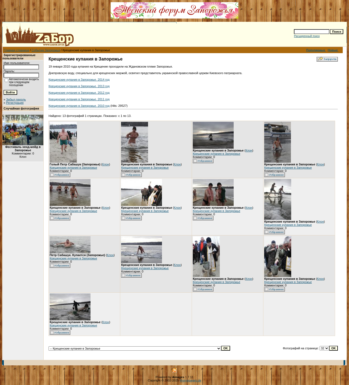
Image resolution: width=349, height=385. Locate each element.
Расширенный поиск (307, 36)
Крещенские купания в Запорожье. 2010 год (79, 105)
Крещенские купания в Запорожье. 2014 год (79, 79)
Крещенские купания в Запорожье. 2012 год (79, 92)
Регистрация (14, 102)
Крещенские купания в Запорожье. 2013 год (79, 86)
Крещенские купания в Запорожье (73, 167)
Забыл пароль (16, 99)
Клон (105, 164)
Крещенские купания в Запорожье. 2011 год (79, 99)
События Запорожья (46, 50)
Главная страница (16, 50)
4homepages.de (190, 380)
